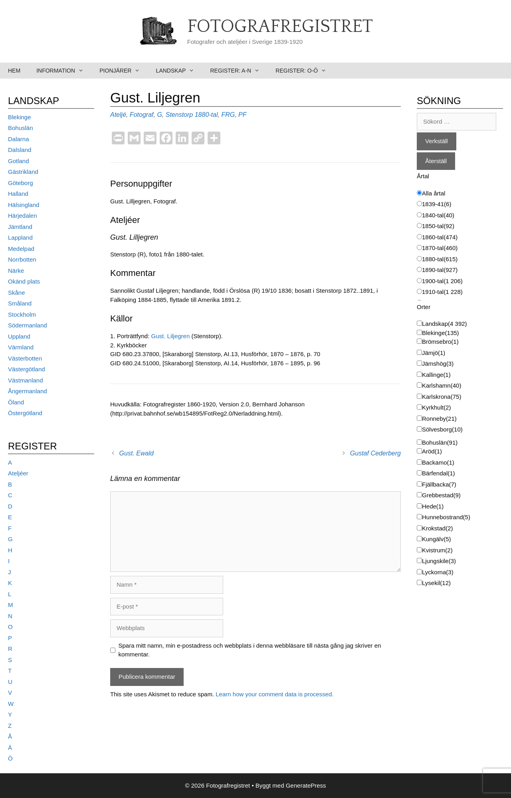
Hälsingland (23, 204)
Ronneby (439, 418)
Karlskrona (441, 396)
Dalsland (19, 149)
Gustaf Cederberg (375, 453)
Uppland (19, 336)
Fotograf (142, 114)
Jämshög (438, 363)
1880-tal (206, 114)
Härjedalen (22, 215)
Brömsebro (440, 341)
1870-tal (440, 247)
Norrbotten (22, 259)
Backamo (438, 462)
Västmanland (25, 380)
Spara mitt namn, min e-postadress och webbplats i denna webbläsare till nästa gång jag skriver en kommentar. (250, 650)
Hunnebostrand (446, 517)
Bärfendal (438, 473)
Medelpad (21, 248)
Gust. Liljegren (171, 336)
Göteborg (20, 182)
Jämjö (433, 352)
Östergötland (25, 413)
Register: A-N (238, 71)
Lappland (20, 237)
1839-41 (436, 204)
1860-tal (440, 237)
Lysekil (436, 582)
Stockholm (22, 314)
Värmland (21, 347)
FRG (228, 114)
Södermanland (27, 325)
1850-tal (438, 226)
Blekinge (19, 117)
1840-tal (438, 215)
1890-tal (440, 269)
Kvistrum (437, 550)
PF (242, 114)
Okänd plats (24, 281)
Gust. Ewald (136, 453)
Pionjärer (123, 71)
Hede (433, 506)
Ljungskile (439, 561)
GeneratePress (306, 785)
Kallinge (436, 374)
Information (63, 71)
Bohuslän (20, 127)
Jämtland (20, 226)
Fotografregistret (280, 27)
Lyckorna (438, 572)
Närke (16, 270)
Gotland (18, 161)
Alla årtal (433, 193)
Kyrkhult (436, 407)
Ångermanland (27, 391)
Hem (14, 70)
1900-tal (442, 281)
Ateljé (118, 114)
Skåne (16, 292)
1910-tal (442, 291)
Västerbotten (25, 358)
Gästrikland (23, 171)
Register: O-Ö (304, 71)
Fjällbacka (439, 484)
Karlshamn (441, 385)
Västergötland (26, 369)
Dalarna (18, 139)
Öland (16, 402)
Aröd (432, 451)
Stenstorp (179, 114)
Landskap (179, 71)
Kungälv (436, 539)
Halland (18, 193)
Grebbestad (441, 495)
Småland (20, 303)
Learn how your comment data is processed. (274, 694)
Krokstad (437, 528)
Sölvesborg (442, 429)
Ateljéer (18, 473)
